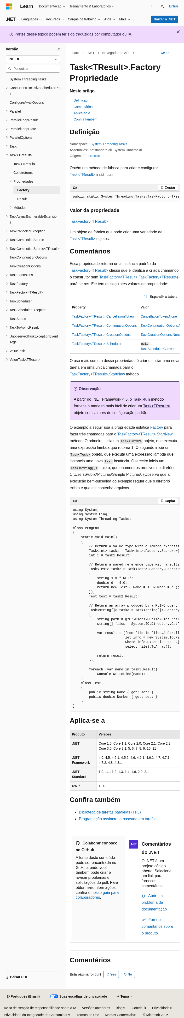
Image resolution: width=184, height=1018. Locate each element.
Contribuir (139, 1008)
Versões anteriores (96, 1008)
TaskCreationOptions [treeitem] (25, 266)
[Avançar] (151, 6)
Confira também (86, 119)
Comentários (83, 107)
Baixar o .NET (164, 19)
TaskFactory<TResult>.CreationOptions (101, 335)
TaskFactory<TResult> (89, 221)
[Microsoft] (9, 6)
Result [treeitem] (22, 199)
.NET (91, 53)
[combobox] (33, 59)
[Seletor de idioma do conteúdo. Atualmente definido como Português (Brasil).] (23, 996)
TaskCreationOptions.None (161, 335)
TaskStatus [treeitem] (18, 319)
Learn (75, 53)
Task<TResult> (82, 175)
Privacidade (160, 1008)
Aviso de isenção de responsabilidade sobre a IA (40, 1008)
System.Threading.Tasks (109, 144)
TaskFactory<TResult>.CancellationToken (103, 316)
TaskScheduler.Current (158, 349)
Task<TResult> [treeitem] (24, 164)
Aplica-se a (82, 113)
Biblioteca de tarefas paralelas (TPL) (110, 812)
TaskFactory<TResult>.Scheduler (96, 344)
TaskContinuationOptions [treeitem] (28, 257)
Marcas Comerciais (119, 1015)
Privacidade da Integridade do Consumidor (35, 1015)
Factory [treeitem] (23, 190)
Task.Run (141, 399)
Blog (119, 1008)
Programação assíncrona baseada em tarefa (117, 819)
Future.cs (91, 156)
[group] (125, 197)
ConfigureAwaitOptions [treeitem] (27, 102)
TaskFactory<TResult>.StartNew (97, 374)
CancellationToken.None (159, 316)
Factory (156, 427)
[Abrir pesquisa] (162, 6)
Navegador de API (116, 53)
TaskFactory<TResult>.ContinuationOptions (104, 325)
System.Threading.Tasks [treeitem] (28, 79)
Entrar (173, 6)
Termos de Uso (88, 1015)
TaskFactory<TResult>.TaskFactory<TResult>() (139, 277)
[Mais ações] (176, 53)
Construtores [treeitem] (23, 173)
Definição (80, 100)
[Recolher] (59, 49)
